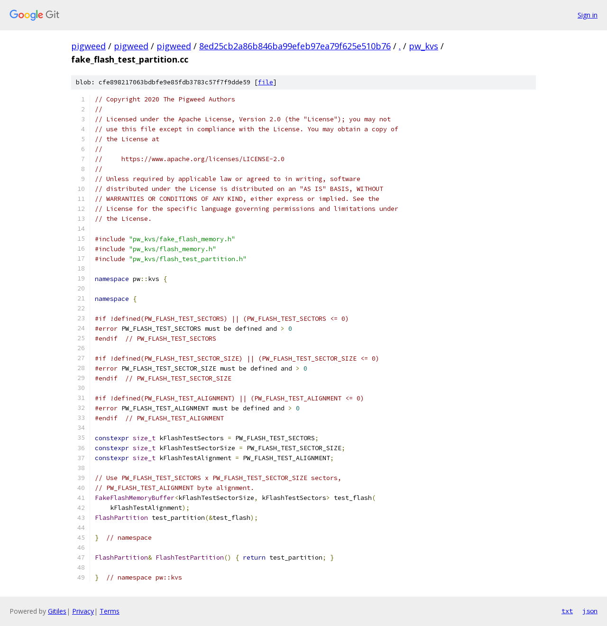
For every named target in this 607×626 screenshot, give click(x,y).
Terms (110, 611)
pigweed (88, 46)
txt (567, 611)
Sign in (588, 14)
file (265, 82)
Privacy (83, 611)
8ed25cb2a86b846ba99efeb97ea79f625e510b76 (295, 46)
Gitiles (57, 611)
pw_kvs (423, 46)
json (590, 611)
